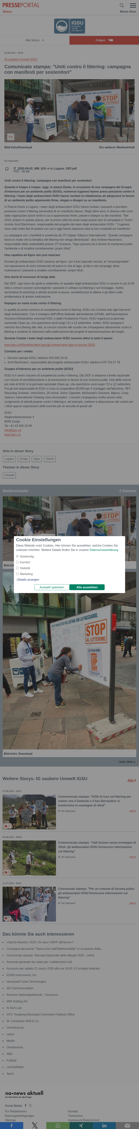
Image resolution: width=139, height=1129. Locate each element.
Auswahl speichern (52, 587)
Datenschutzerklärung (104, 549)
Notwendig (27, 556)
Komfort (25, 562)
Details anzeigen (28, 579)
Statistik (25, 568)
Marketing (26, 574)
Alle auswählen (87, 587)
